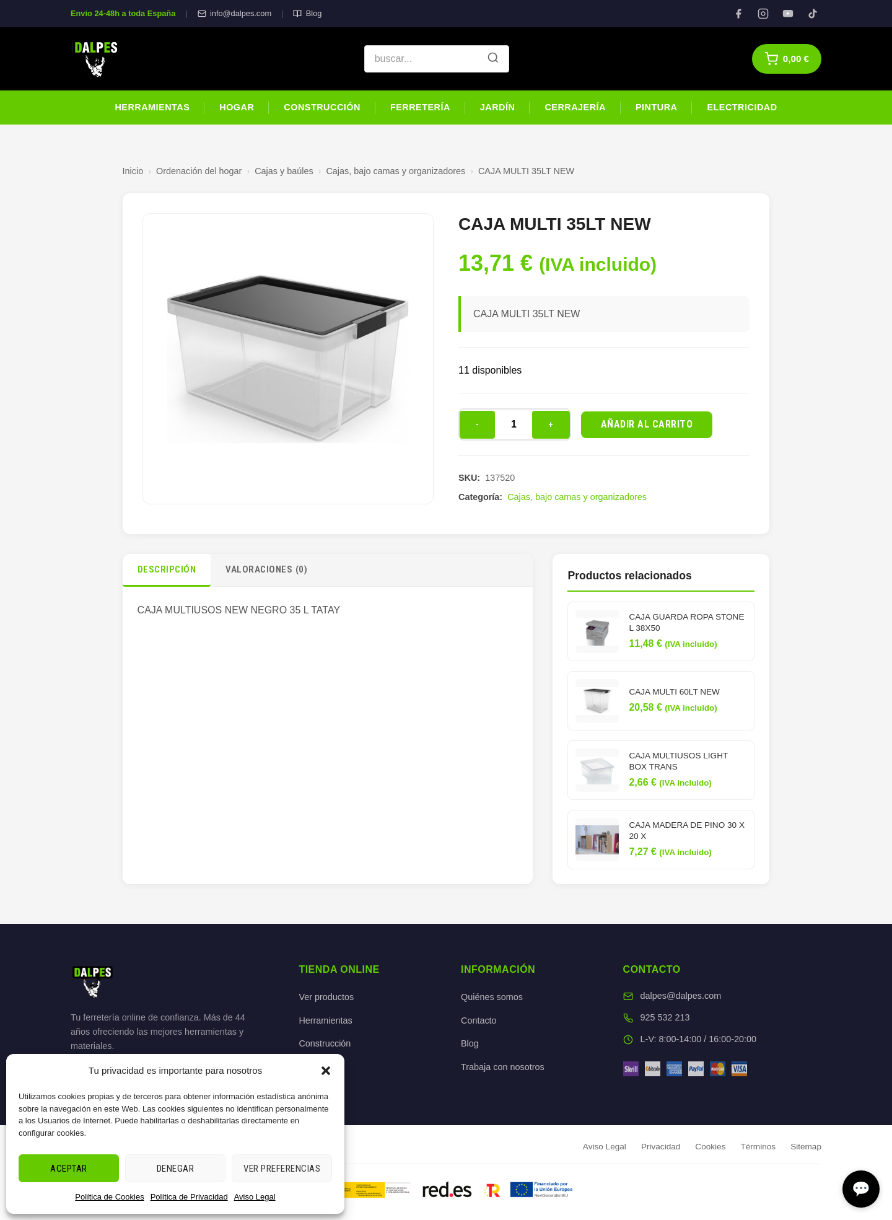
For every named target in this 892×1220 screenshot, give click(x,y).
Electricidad (742, 107)
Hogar (236, 107)
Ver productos (326, 997)
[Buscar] (493, 58)
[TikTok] (812, 13)
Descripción (167, 569)
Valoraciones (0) (266, 569)
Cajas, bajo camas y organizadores (395, 171)
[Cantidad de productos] (513, 424)
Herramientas (152, 107)
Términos (758, 1146)
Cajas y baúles (284, 171)
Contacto (479, 1020)
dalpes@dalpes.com (681, 996)
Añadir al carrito (647, 424)
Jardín (497, 107)
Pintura (656, 107)
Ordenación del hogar (199, 171)
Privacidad (660, 1146)
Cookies (710, 1146)
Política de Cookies (109, 1196)
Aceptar (68, 1168)
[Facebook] (738, 13)
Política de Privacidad (189, 1196)
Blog (307, 13)
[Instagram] (763, 13)
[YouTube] (788, 13)
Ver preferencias (281, 1168)
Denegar (176, 1168)
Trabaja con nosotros (502, 1067)
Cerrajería (575, 107)
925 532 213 (665, 1017)
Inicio (133, 171)
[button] (326, 1070)
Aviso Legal (255, 1196)
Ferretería (420, 107)
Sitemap (805, 1146)
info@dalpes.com (234, 13)
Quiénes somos (492, 997)
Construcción (322, 107)
